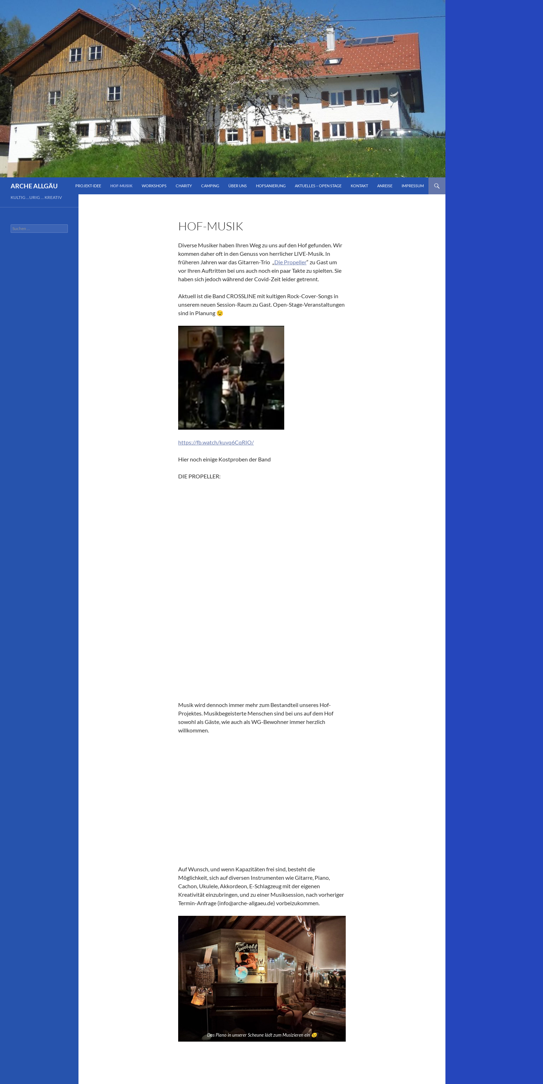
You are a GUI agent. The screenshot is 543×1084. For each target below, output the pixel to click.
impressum (413, 185)
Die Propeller (290, 262)
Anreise (384, 185)
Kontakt (359, 185)
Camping (210, 185)
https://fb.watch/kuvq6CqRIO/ (216, 442)
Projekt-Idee (88, 185)
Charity (184, 185)
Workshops (154, 185)
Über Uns (237, 185)
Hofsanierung (271, 185)
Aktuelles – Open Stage (318, 185)
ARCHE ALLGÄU (34, 186)
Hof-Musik (121, 185)
